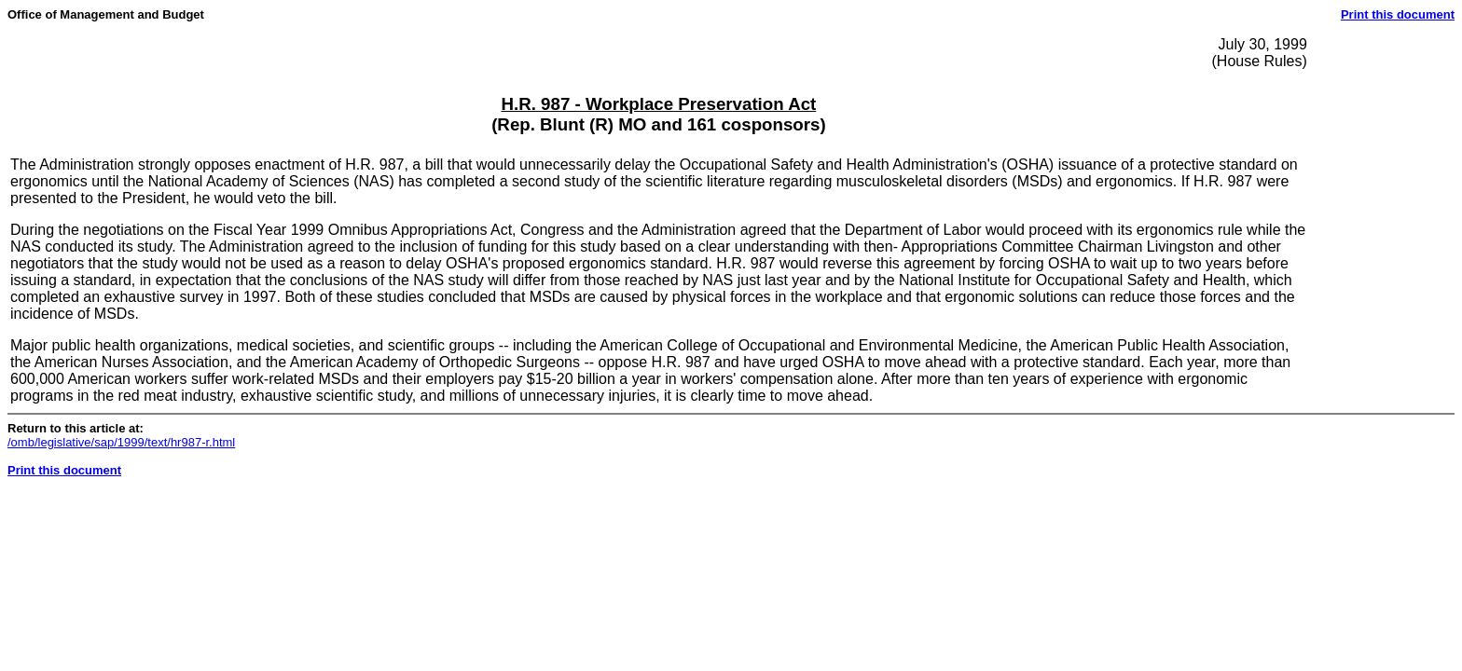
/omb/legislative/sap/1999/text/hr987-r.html (121, 442)
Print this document (1398, 14)
